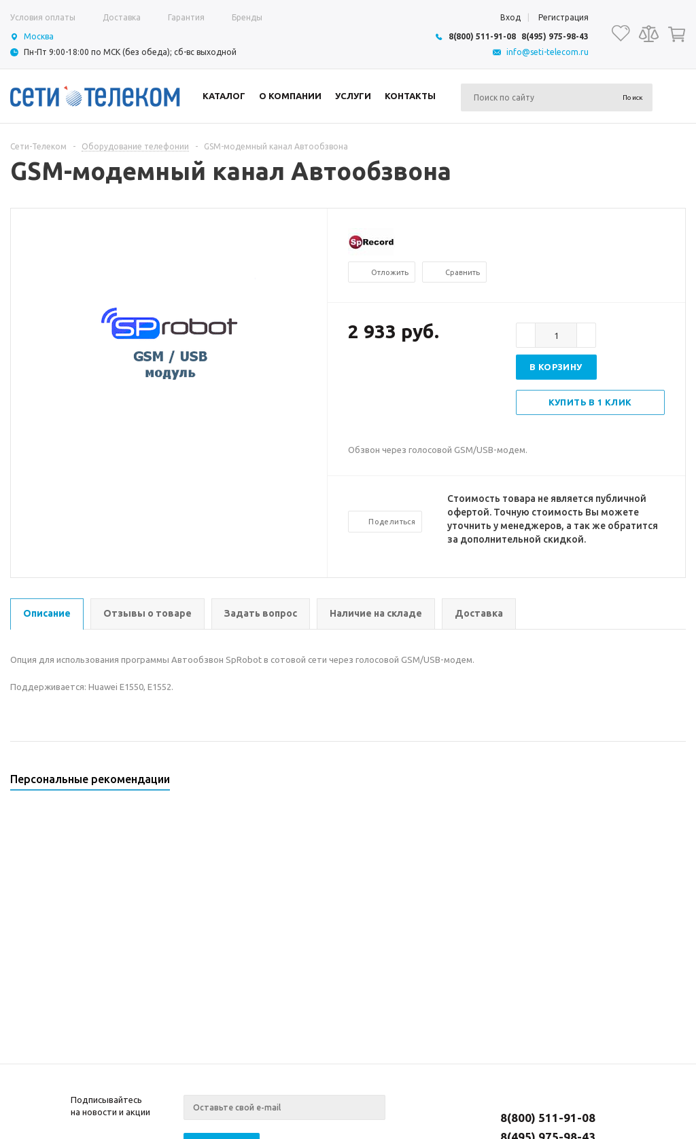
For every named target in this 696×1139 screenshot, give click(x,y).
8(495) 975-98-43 (555, 36)
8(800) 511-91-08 (482, 36)
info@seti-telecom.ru (547, 52)
